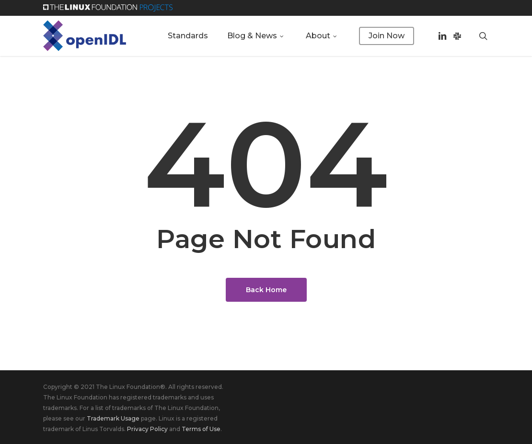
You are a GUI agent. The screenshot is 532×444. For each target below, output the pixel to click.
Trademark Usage (113, 418)
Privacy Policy (147, 429)
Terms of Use (201, 429)
